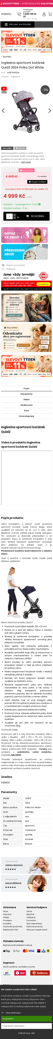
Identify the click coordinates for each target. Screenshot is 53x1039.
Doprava (7, 914)
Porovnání (31, 920)
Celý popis (26, 162)
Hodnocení (27, 405)
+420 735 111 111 (29, 15)
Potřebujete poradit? (28, 11)
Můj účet (30, 914)
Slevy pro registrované (37, 929)
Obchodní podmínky (12, 926)
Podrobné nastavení (13, 1026)
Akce (5, 911)
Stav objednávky (34, 923)
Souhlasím (8, 1018)
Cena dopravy (26, 416)
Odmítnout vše (26, 1033)
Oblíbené (31, 917)
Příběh (6, 917)
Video (26, 399)
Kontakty (7, 923)
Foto (26, 410)
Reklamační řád (10, 929)
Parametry (27, 394)
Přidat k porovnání (13, 265)
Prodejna (7, 920)
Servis (29, 911)
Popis (26, 388)
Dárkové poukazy (35, 926)
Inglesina (15, 76)
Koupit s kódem (37, 181)
